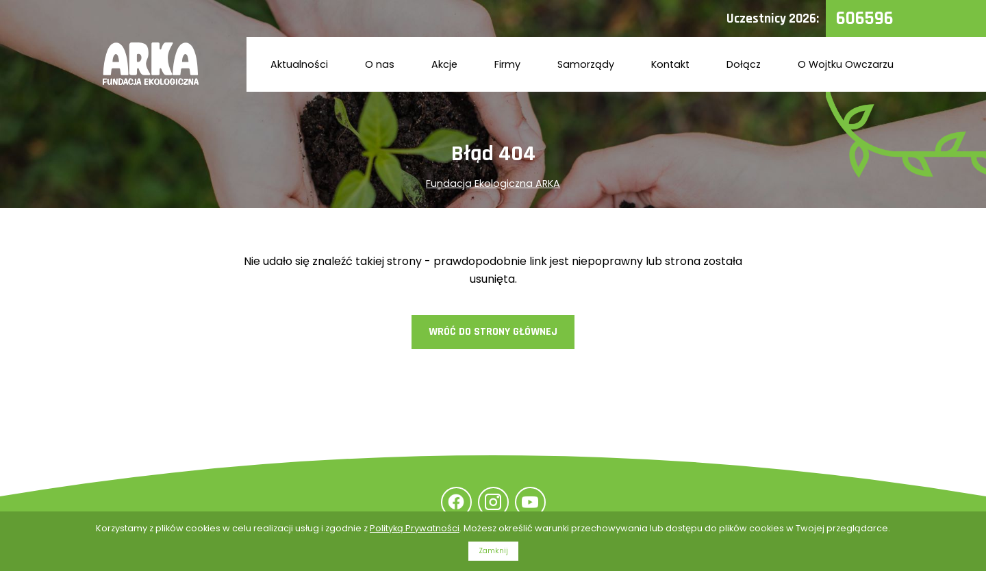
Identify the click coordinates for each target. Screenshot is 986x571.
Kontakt (670, 64)
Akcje (444, 64)
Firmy (507, 64)
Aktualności (299, 64)
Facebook (456, 502)
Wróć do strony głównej (493, 332)
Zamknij (493, 551)
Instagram (493, 502)
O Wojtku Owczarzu (846, 64)
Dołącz (743, 64)
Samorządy (585, 64)
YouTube (530, 502)
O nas (379, 64)
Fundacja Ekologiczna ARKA (493, 183)
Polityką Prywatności (414, 528)
